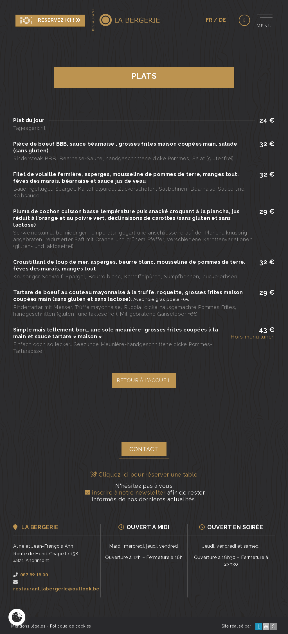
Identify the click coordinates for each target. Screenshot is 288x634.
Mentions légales (28, 626)
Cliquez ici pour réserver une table (144, 474)
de (222, 20)
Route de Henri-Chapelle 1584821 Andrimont (45, 557)
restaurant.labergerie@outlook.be (56, 586)
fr (209, 20)
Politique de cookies (70, 626)
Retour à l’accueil (144, 380)
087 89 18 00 (30, 574)
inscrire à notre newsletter (124, 492)
